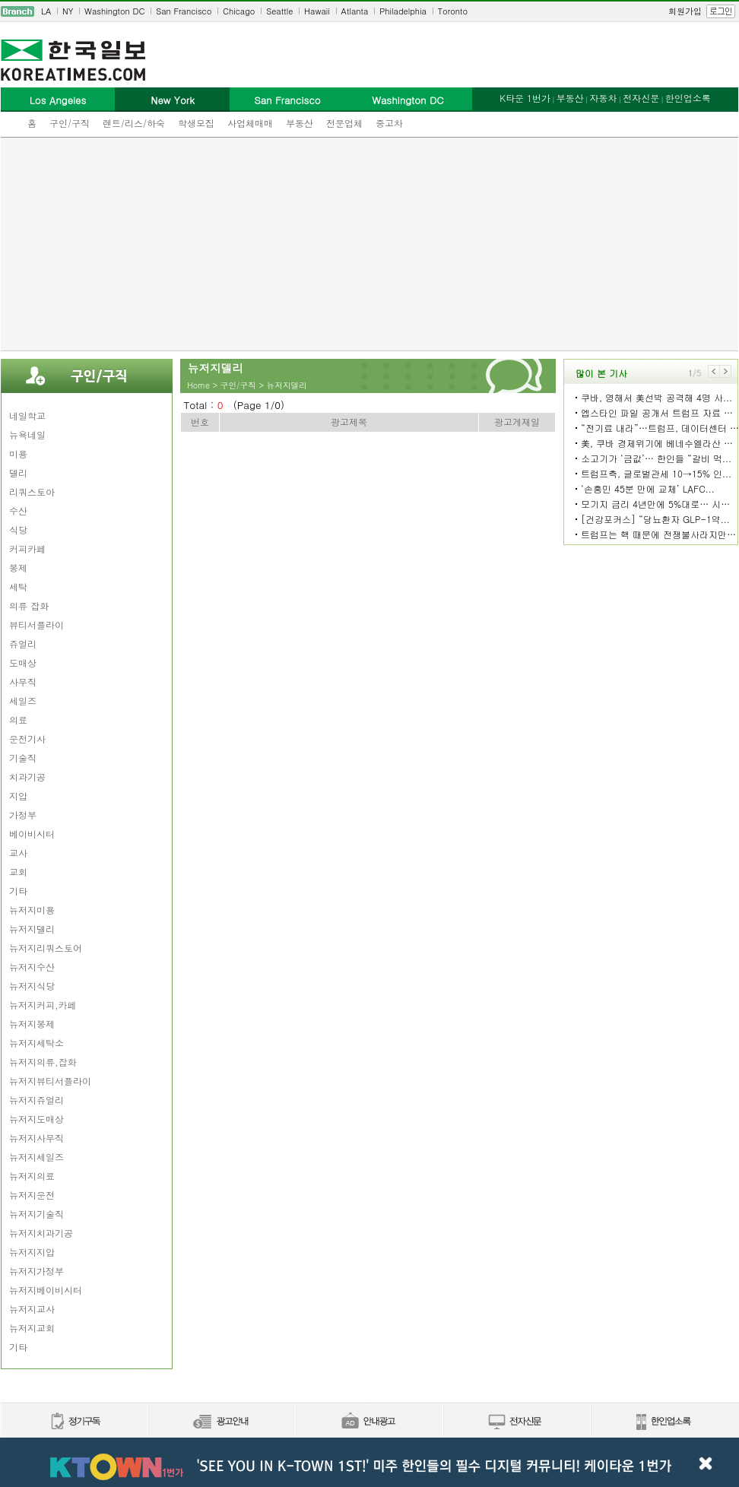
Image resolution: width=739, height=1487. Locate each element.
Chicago (239, 11)
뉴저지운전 (32, 1194)
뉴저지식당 (32, 985)
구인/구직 (69, 122)
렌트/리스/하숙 (134, 122)
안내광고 (368, 1422)
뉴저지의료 (32, 1175)
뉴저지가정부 (36, 1270)
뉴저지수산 (32, 966)
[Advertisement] (369, 244)
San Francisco (183, 11)
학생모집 (196, 122)
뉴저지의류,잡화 (43, 1061)
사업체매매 (250, 122)
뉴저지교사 (32, 1308)
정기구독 (74, 1422)
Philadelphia (403, 11)
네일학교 (27, 415)
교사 (18, 852)
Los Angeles (58, 100)
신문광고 (221, 1422)
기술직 (22, 757)
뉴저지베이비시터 (45, 1289)
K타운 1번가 (525, 97)
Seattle (279, 11)
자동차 (603, 97)
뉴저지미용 (32, 909)
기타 (18, 890)
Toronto (453, 11)
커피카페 (27, 548)
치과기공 (27, 776)
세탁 (18, 586)
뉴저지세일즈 (36, 1156)
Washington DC (114, 11)
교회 (18, 871)
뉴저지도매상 (36, 1118)
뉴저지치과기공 (41, 1232)
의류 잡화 (29, 605)
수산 (18, 510)
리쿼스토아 (32, 491)
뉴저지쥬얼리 (36, 1099)
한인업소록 (688, 97)
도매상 (22, 662)
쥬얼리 (22, 643)
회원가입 (685, 11)
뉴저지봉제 (32, 1023)
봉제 (18, 567)
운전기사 (27, 738)
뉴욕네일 (27, 434)
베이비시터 (32, 833)
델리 (18, 472)
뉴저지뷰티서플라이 (50, 1080)
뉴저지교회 (32, 1327)
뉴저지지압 (32, 1251)
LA (46, 11)
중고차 (389, 122)
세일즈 (22, 700)
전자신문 (641, 97)
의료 (18, 719)
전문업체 (344, 122)
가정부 (22, 814)
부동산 (299, 122)
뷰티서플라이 (36, 624)
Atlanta (355, 11)
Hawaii (317, 11)
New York (172, 100)
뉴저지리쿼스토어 (45, 947)
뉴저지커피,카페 (43, 1004)
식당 (18, 529)
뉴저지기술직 (36, 1213)
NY (67, 11)
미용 (18, 453)
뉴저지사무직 (36, 1137)
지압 (18, 795)
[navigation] (369, 11)
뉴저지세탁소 (36, 1042)
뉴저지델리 (32, 928)
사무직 (22, 681)
